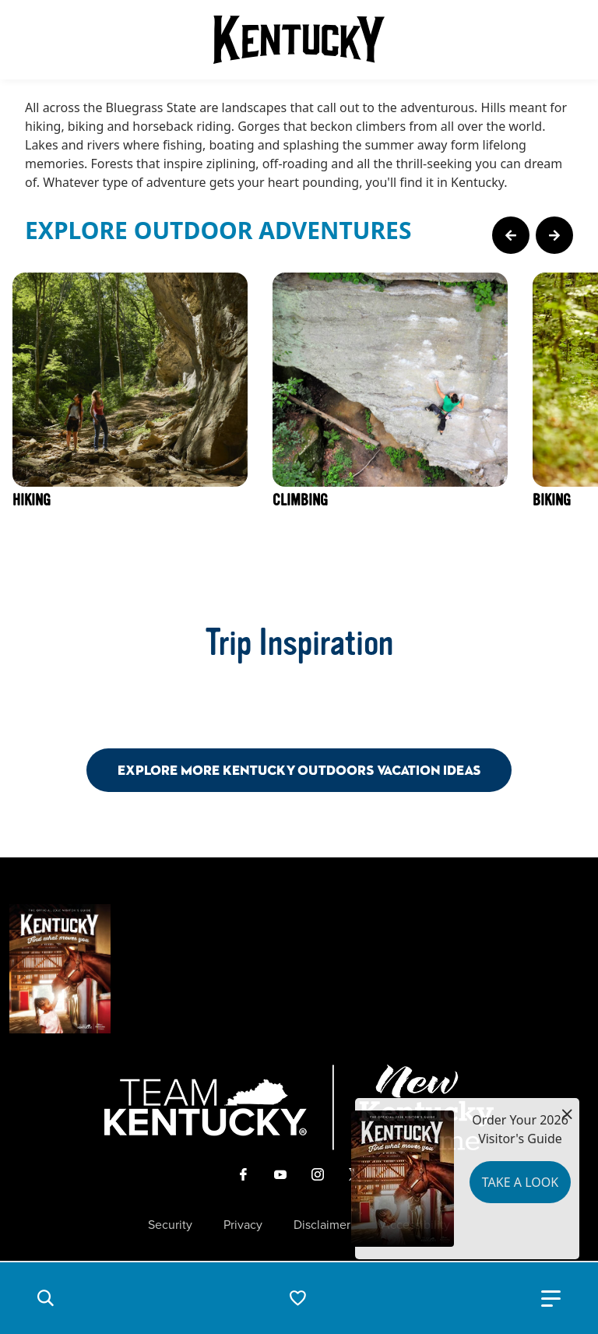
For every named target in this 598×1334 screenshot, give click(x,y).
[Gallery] (299, 426)
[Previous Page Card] (510, 235)
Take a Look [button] (520, 1182)
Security (170, 1225)
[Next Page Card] (554, 235)
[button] (45, 1298)
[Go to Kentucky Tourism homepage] (299, 40)
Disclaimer (322, 1225)
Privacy (242, 1225)
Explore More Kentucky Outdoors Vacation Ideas (299, 769)
